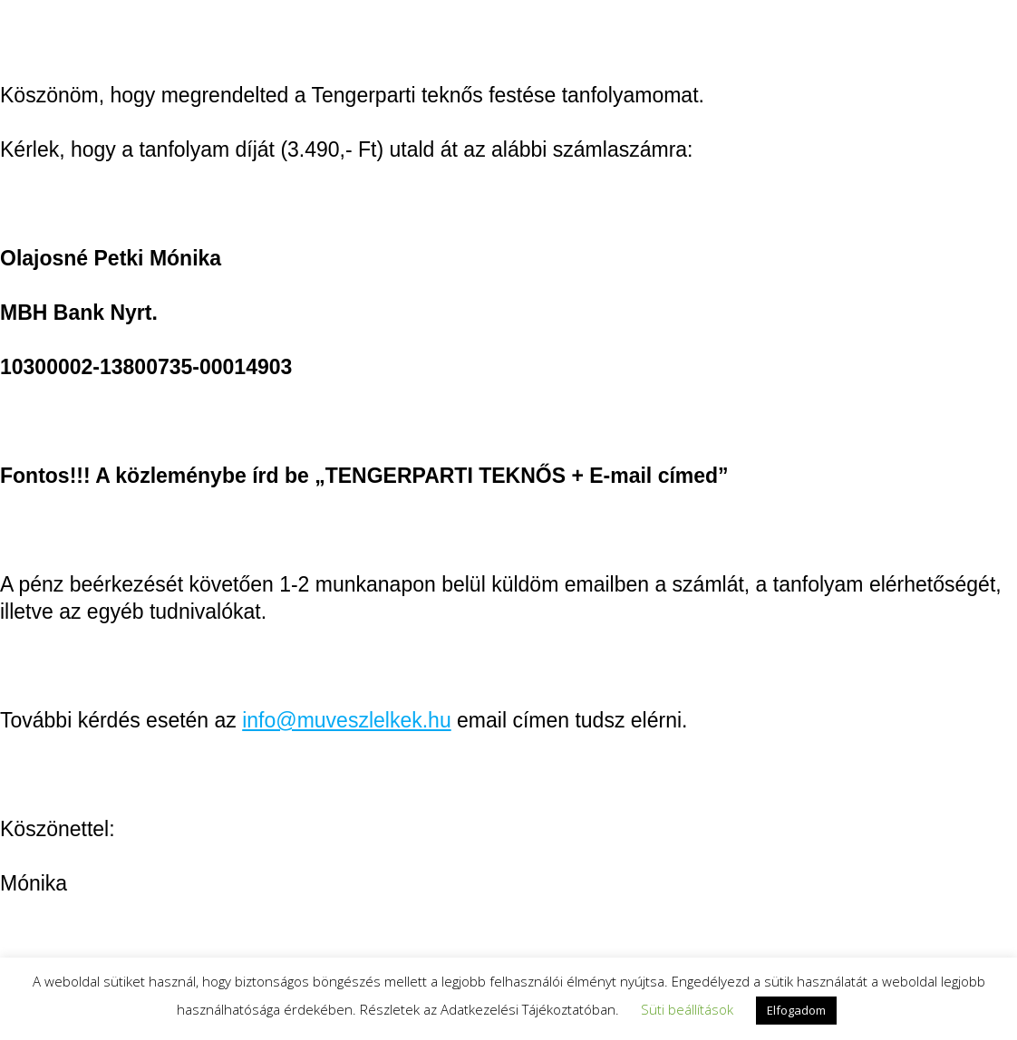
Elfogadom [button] (796, 1010)
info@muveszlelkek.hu (346, 720)
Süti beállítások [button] (687, 1009)
